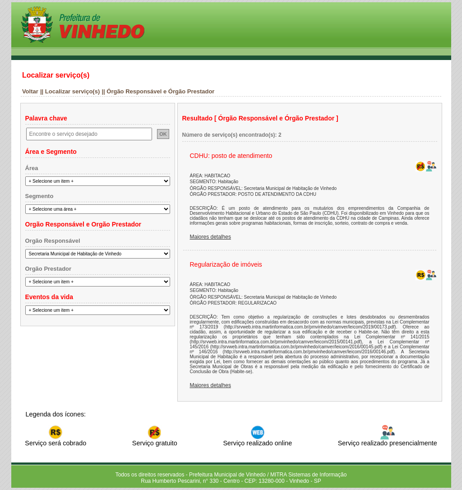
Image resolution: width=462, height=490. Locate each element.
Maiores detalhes (210, 237)
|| (42, 91)
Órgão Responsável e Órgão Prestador (160, 91)
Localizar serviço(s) (55, 75)
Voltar (30, 91)
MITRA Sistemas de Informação (308, 475)
